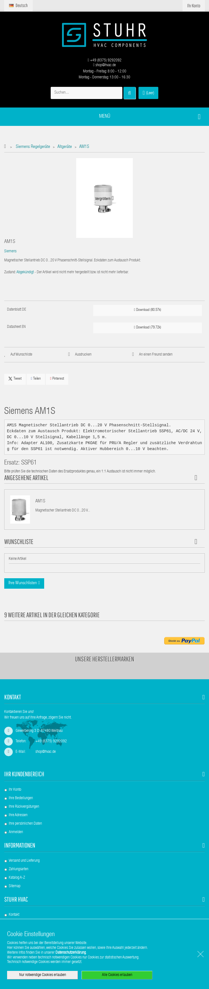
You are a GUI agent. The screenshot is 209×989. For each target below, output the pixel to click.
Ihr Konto (15, 790)
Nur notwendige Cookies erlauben (42, 975)
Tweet (15, 379)
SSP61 (29, 463)
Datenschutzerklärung (71, 953)
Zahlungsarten (18, 869)
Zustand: (10, 272)
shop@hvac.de (104, 65)
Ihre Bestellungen (21, 798)
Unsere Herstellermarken (104, 659)
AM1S (40, 501)
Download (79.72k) (147, 327)
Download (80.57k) (147, 310)
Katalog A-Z (17, 878)
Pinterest (57, 379)
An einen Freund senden (155, 355)
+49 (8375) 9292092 (104, 61)
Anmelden (16, 832)
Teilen (36, 379)
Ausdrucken (83, 355)
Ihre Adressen (18, 815)
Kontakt (14, 915)
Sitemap (14, 886)
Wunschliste (18, 541)
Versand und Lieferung (24, 861)
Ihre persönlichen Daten (25, 824)
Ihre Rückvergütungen (24, 807)
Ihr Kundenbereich (24, 774)
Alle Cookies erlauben (117, 975)
